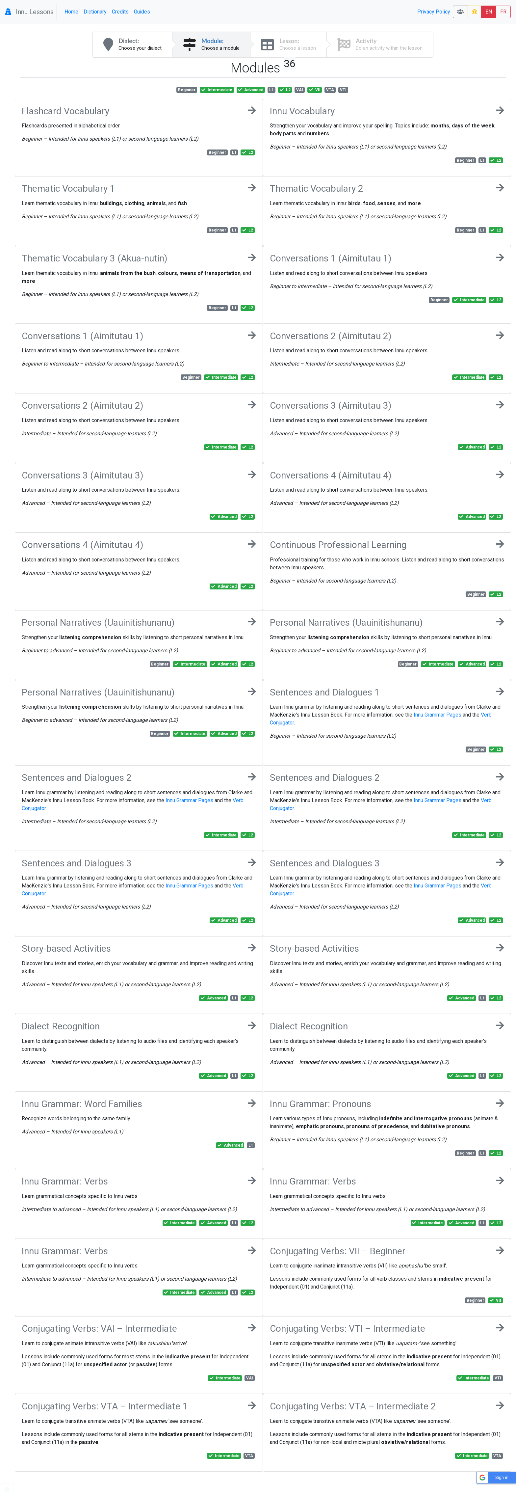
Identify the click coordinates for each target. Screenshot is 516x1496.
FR (503, 12)
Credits (120, 12)
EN (488, 12)
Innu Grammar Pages (437, 715)
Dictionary (95, 12)
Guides (142, 12)
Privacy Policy (433, 12)
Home (71, 12)
